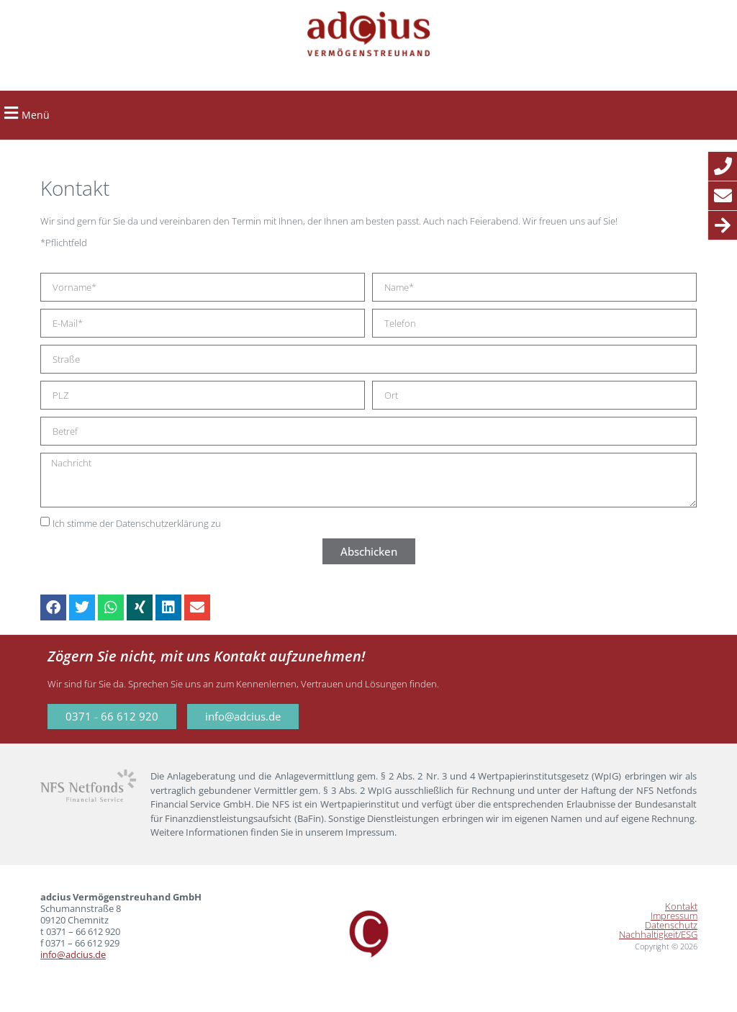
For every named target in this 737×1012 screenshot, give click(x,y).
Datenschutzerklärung (162, 524)
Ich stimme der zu (137, 524)
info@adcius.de (73, 954)
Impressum (674, 916)
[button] (11, 113)
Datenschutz (671, 925)
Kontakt (681, 906)
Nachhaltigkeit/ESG (658, 934)
